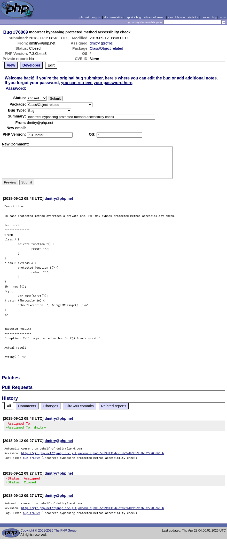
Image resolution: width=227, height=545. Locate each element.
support (96, 17)
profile (107, 43)
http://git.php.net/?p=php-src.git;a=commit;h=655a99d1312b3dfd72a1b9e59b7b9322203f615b (92, 454)
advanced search (154, 17)
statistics (193, 17)
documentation (113, 17)
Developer (31, 65)
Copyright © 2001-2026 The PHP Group (48, 533)
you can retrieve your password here (96, 82)
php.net (84, 17)
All (9, 406)
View (11, 65)
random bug (209, 17)
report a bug (133, 17)
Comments (27, 406)
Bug (7, 32)
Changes (50, 406)
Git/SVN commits (79, 406)
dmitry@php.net (59, 198)
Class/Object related (106, 48)
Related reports (113, 406)
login (223, 17)
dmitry (95, 43)
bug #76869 (31, 459)
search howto (176, 17)
